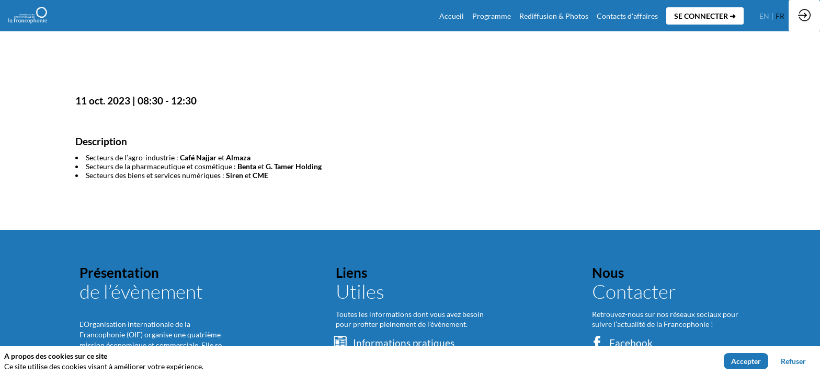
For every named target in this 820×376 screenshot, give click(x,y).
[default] (451, 15)
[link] (491, 15)
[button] (705, 16)
